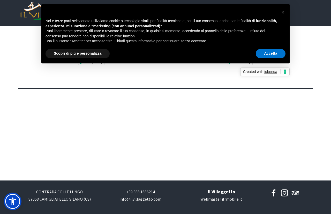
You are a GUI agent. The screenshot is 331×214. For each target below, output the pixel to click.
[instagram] (284, 193)
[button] (140, 191)
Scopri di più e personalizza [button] (77, 53)
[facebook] (273, 193)
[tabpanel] (59, 199)
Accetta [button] (270, 53)
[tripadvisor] (295, 193)
